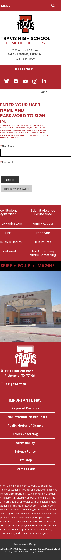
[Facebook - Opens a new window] (16, 82)
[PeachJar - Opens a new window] (43, 233)
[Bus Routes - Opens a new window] (43, 242)
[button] (53, 5)
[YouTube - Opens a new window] (25, 82)
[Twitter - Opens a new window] (6, 82)
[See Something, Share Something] (43, 253)
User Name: (7, 146)
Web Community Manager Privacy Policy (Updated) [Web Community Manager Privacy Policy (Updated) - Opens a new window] (37, 549)
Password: (6, 162)
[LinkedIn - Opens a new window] (44, 82)
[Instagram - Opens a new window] (35, 82)
